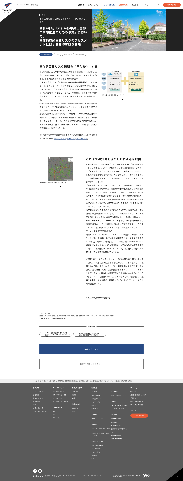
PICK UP (75, 392)
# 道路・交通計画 (79, 54)
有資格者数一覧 (38, 408)
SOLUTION (75, 408)
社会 (54, 415)
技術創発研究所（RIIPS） (138, 395)
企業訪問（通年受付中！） (119, 429)
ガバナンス (56, 418)
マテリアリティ (57, 398)
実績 (45, 381)
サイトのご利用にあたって (41, 477)
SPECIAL (133, 392)
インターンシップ (116, 426)
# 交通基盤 (67, 54)
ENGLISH (56, 477)
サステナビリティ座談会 (60, 401)
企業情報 (81, 5)
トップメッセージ (38, 392)
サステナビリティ (94, 5)
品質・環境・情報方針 (40, 411)
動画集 (94, 405)
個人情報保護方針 (50, 475)
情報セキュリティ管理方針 (67, 475)
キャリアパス (96, 402)
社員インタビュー (97, 418)
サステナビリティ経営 (60, 395)
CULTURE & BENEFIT (118, 409)
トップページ (37, 381)
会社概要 (36, 395)
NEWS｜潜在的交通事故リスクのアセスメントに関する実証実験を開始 (56, 335)
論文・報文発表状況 (136, 401)
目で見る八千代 (96, 399)
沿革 (34, 405)
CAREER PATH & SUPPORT (119, 405)
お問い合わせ (171, 5)
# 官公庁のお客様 (46, 54)
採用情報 (135, 5)
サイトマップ (37, 475)
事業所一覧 (36, 401)
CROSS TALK (96, 409)
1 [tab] (122, 99)
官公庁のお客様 (109, 5)
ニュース (133, 411)
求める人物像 (96, 395)
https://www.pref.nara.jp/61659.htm (70, 138)
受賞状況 (133, 398)
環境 (54, 411)
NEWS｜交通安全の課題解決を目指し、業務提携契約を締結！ (90, 335)
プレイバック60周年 (136, 405)
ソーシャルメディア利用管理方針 (88, 475)
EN (158, 5)
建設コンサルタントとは (118, 395)
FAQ (112, 432)
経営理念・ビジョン (39, 398)
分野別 (74, 395)
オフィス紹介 (96, 452)
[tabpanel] (123, 83)
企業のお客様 (123, 5)
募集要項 (114, 422)
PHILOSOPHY (96, 449)
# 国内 (57, 54)
